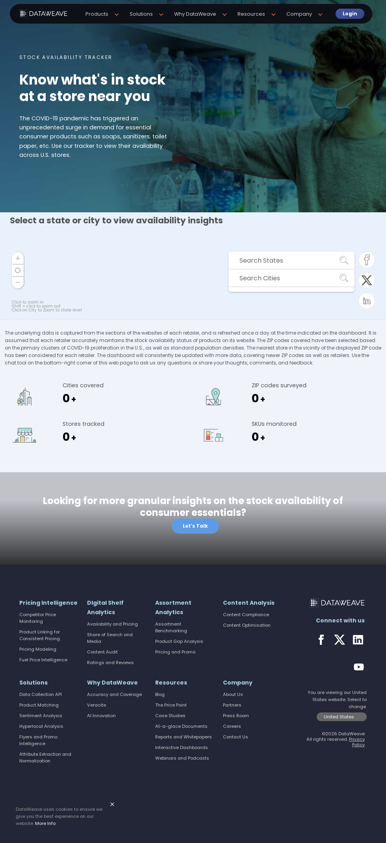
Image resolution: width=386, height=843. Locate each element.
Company (237, 683)
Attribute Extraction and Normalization (45, 757)
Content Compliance (246, 614)
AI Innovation (101, 715)
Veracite (96, 705)
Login (345, 13)
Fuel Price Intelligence (43, 660)
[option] (193, 106)
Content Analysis (249, 603)
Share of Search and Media (110, 637)
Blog (160, 694)
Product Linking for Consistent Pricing (39, 635)
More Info (45, 823)
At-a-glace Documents (181, 726)
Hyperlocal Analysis (41, 726)
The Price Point (171, 705)
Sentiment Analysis (40, 715)
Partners (232, 705)
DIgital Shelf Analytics (105, 607)
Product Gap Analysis (179, 641)
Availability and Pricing (112, 624)
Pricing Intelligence (48, 603)
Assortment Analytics (173, 607)
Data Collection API (40, 694)
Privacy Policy (357, 742)
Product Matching (39, 705)
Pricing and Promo (175, 652)
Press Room (236, 715)
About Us (233, 694)
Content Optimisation (247, 625)
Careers (232, 726)
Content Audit (102, 652)
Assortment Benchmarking (171, 627)
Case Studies (170, 715)
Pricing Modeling (37, 649)
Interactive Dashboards (181, 747)
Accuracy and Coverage (114, 694)
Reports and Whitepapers (183, 737)
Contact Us (235, 737)
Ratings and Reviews (110, 662)
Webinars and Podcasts (182, 758)
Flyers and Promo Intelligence (38, 740)
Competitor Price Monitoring (37, 617)
